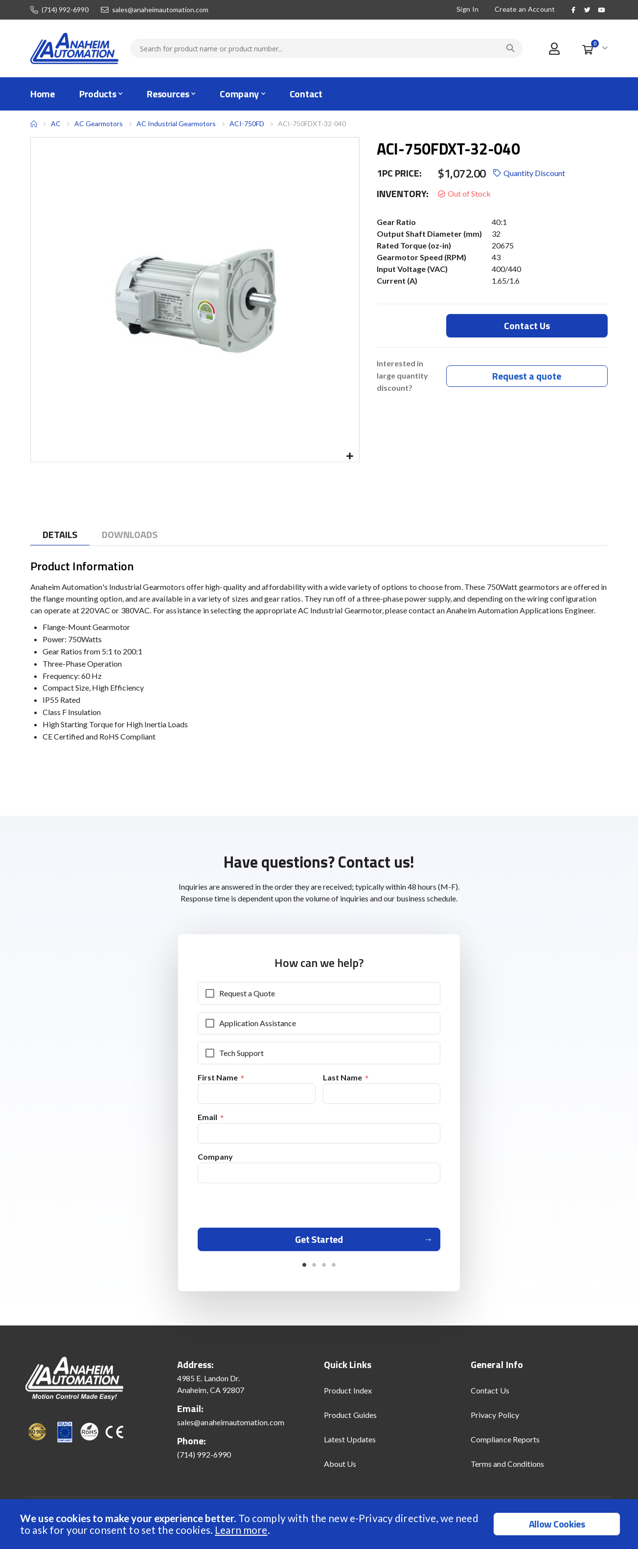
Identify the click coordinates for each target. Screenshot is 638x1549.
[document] (320, 1524)
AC (56, 123)
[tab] (60, 534)
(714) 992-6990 (65, 10)
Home (33, 124)
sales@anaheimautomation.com (160, 10)
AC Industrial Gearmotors (176, 123)
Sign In (467, 9)
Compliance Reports (505, 1442)
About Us (340, 1467)
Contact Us (490, 1393)
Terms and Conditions (507, 1467)
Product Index (348, 1393)
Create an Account (525, 9)
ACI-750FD (246, 123)
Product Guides (350, 1418)
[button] (350, 456)
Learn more (241, 1530)
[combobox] (326, 48)
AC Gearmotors (98, 123)
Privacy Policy (495, 1418)
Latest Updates (350, 1442)
